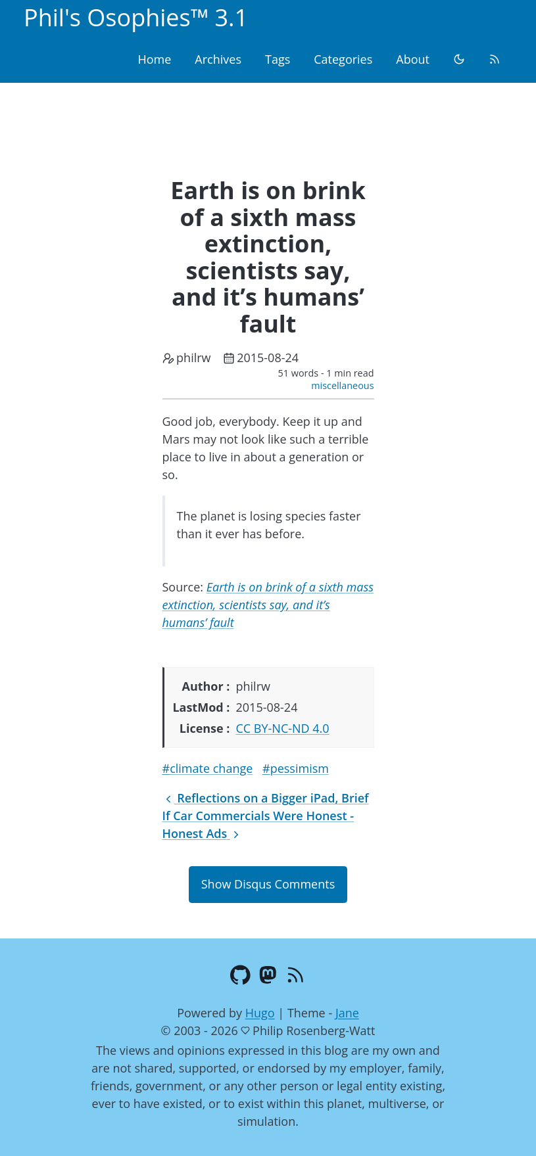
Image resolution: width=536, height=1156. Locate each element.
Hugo (260, 1013)
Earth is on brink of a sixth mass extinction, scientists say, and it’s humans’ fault (268, 604)
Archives (218, 59)
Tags (277, 59)
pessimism (299, 768)
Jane (347, 1013)
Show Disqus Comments (268, 884)
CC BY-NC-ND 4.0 (282, 728)
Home (154, 59)
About (412, 59)
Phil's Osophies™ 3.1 (136, 17)
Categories (343, 59)
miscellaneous (342, 385)
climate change (211, 768)
